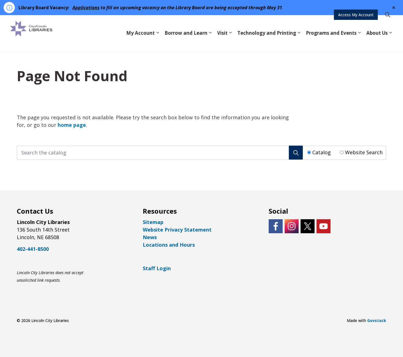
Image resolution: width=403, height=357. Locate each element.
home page (72, 125)
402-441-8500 (33, 249)
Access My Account (356, 24)
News (150, 237)
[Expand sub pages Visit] (230, 42)
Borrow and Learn (186, 42)
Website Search (364, 152)
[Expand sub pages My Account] (157, 42)
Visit (222, 42)
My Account (140, 42)
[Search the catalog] (160, 153)
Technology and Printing (266, 42)
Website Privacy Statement (177, 229)
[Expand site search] (387, 24)
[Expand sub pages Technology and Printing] (299, 42)
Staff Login (157, 268)
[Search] (296, 153)
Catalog (321, 152)
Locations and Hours (169, 244)
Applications (86, 7)
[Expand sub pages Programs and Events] (359, 42)
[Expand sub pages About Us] (390, 42)
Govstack (376, 320)
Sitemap (153, 222)
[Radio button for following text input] (309, 152)
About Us (377, 42)
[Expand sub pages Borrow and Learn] (210, 42)
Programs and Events (331, 42)
